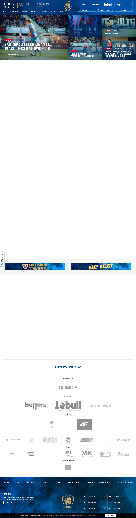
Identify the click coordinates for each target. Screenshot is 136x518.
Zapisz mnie (10, 501)
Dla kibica (44, 12)
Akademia (34, 12)
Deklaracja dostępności (125, 481)
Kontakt (6, 481)
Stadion (61, 12)
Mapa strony (31, 481)
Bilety (53, 12)
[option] (68, 386)
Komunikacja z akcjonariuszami (98, 481)
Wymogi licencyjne (74, 481)
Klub (4, 12)
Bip (18, 481)
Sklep (46, 481)
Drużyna (24, 12)
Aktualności (14, 12)
